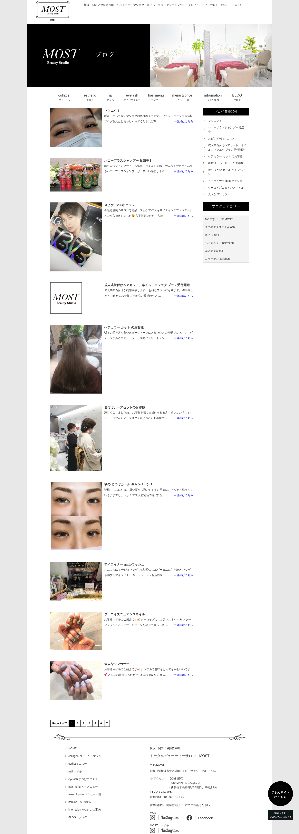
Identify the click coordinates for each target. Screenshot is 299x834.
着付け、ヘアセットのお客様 (226, 163)
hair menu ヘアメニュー (83, 786)
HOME (72, 748)
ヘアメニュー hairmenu (219, 242)
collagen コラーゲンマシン (84, 756)
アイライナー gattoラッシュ (225, 180)
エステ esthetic (214, 250)
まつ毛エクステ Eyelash (220, 227)
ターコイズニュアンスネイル (226, 187)
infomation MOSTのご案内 (84, 809)
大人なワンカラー (219, 194)
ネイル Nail (212, 235)
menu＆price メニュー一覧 (84, 794)
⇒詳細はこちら (183, 121)
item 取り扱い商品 (79, 802)
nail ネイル (75, 771)
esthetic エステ (77, 763)
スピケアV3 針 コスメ (221, 138)
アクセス (158, 778)
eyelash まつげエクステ (83, 779)
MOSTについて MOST (219, 219)
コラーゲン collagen (217, 258)
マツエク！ (215, 120)
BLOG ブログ (77, 817)
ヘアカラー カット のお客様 (225, 156)
